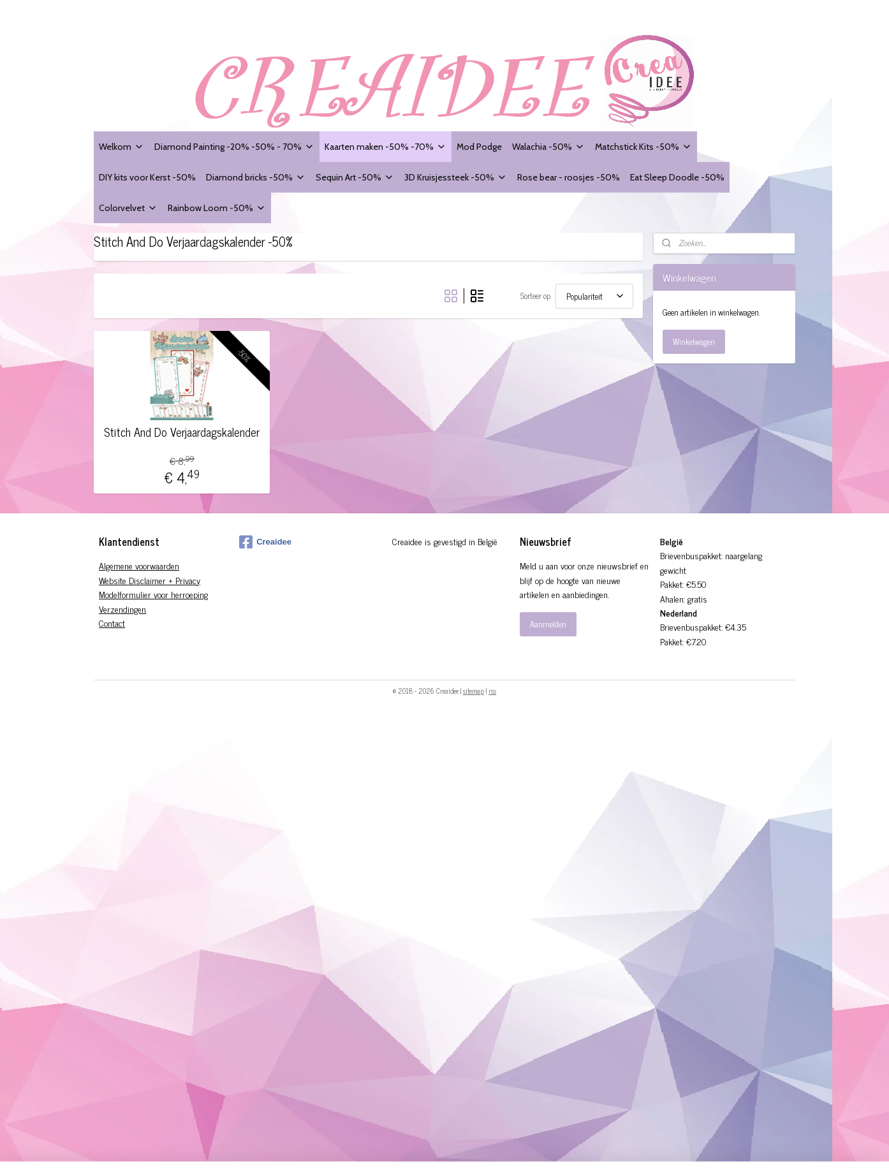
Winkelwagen (694, 341)
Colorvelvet (128, 207)
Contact (112, 622)
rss (492, 690)
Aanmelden (548, 624)
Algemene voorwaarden (139, 565)
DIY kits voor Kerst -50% (147, 177)
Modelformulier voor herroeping (153, 594)
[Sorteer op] (594, 296)
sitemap (473, 690)
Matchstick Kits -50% (643, 146)
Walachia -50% (548, 146)
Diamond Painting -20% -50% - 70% (234, 146)
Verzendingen (122, 608)
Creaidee (265, 542)
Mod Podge (479, 146)
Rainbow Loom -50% (217, 207)
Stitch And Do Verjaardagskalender (182, 432)
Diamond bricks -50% (255, 177)
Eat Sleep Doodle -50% (677, 177)
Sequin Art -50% (355, 177)
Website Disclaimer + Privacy (149, 580)
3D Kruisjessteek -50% (455, 177)
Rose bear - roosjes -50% (568, 177)
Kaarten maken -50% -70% (385, 146)
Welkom (121, 146)
